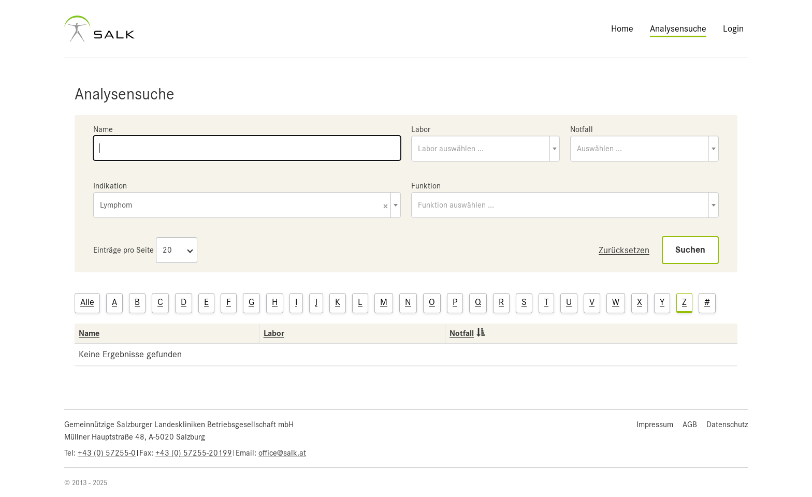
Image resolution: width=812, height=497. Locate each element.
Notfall (581, 129)
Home (622, 28)
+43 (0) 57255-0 (107, 453)
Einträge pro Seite (123, 250)
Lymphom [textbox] (244, 205)
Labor (420, 129)
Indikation (110, 186)
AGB (690, 424)
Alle (87, 302)
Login (733, 28)
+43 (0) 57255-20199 (193, 453)
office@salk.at (282, 453)
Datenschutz (727, 424)
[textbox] (485, 148)
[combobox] (485, 149)
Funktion (426, 186)
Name (103, 129)
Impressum (654, 424)
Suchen (690, 249)
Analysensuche (678, 28)
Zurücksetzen (624, 250)
